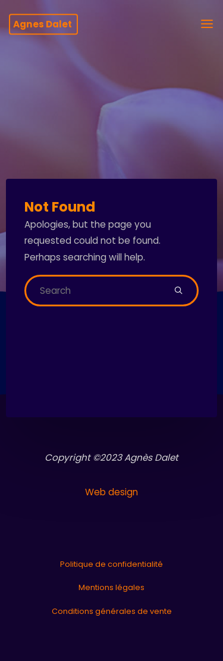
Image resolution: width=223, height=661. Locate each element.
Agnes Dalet (42, 24)
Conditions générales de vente (112, 611)
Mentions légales (111, 587)
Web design (111, 492)
